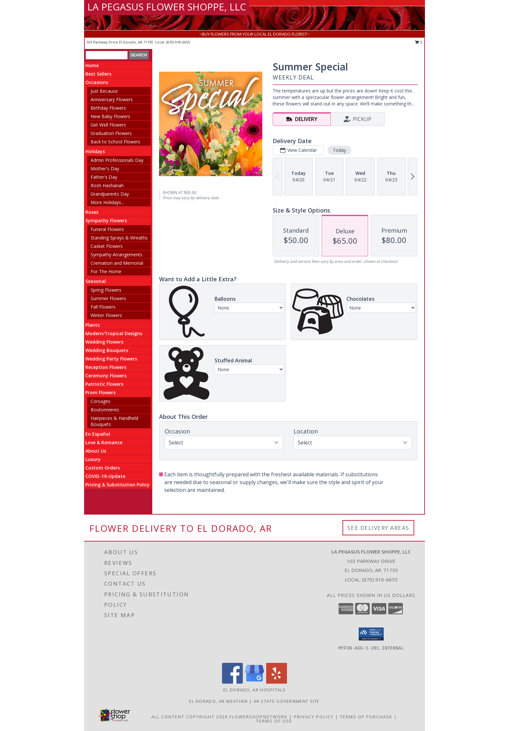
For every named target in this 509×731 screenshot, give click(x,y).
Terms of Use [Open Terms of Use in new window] (274, 721)
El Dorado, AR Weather (218, 701)
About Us (95, 451)
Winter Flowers (106, 315)
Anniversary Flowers (112, 99)
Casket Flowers (107, 246)
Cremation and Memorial (117, 263)
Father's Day (104, 177)
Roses (91, 212)
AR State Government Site (287, 701)
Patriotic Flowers (104, 384)
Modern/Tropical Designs (113, 333)
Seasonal (95, 281)
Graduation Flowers (111, 133)
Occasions (96, 82)
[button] (371, 633)
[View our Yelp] (276, 682)
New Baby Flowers (110, 116)
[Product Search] (107, 55)
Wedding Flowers (104, 342)
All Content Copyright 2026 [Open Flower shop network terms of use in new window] (189, 717)
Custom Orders (102, 468)
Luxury (93, 459)
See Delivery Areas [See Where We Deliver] (378, 527)
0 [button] (419, 42)
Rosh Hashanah (107, 185)
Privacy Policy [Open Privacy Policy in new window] (314, 717)
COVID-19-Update (105, 476)
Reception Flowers (105, 367)
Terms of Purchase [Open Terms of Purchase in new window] (366, 717)
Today (339, 150)
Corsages (100, 401)
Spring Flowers (106, 290)
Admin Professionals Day (117, 160)
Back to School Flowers (115, 142)
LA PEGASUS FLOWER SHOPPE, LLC (166, 7)
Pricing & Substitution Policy (117, 484)
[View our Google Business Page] (254, 682)
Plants (92, 325)
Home (92, 65)
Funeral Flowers (107, 229)
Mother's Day (105, 168)
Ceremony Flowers (106, 375)
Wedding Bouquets (106, 350)
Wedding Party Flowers (111, 359)
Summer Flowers (108, 298)
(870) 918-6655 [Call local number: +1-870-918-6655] (178, 42)
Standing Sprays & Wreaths (119, 238)
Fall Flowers (103, 307)
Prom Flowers (100, 392)
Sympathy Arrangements (117, 254)
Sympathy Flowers (106, 220)
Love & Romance (103, 442)
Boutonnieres (105, 410)
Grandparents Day (110, 194)
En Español (97, 434)
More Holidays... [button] (107, 202)
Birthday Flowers (108, 108)
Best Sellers (98, 74)
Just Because (104, 91)
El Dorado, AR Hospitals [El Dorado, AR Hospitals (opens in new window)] (254, 690)
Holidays (95, 151)
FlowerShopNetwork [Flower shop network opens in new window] (259, 717)
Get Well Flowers (108, 125)
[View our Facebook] (232, 682)
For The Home (106, 271)
